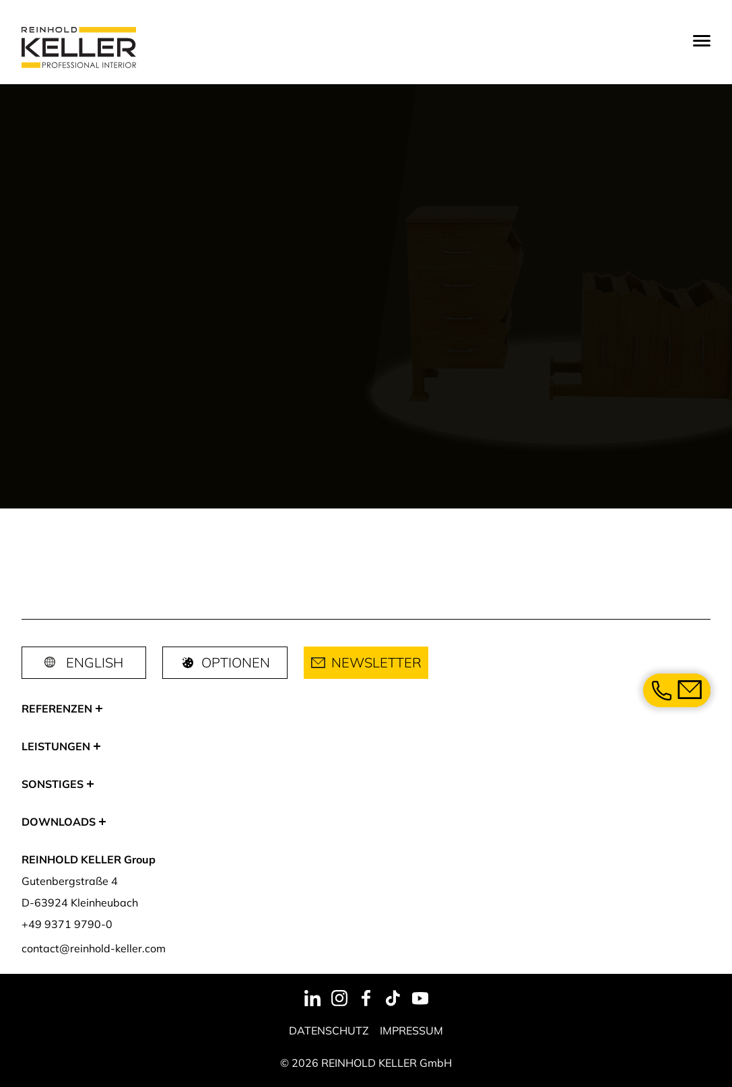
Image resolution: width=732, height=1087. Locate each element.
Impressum (411, 1030)
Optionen (225, 662)
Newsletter (366, 662)
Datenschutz (329, 1030)
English (94, 662)
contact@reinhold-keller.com (94, 948)
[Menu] (701, 41)
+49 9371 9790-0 (67, 924)
